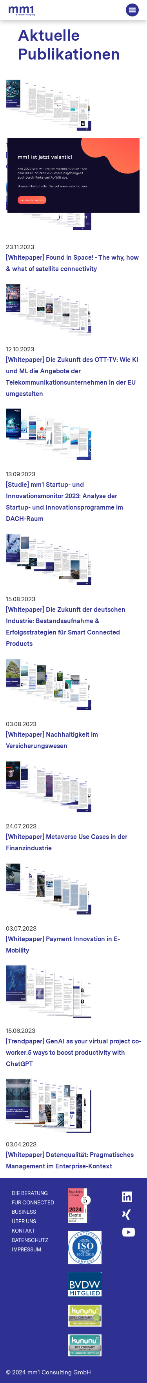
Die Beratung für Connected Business (22, 11)
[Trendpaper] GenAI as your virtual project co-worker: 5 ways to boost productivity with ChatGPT (73, 1053)
